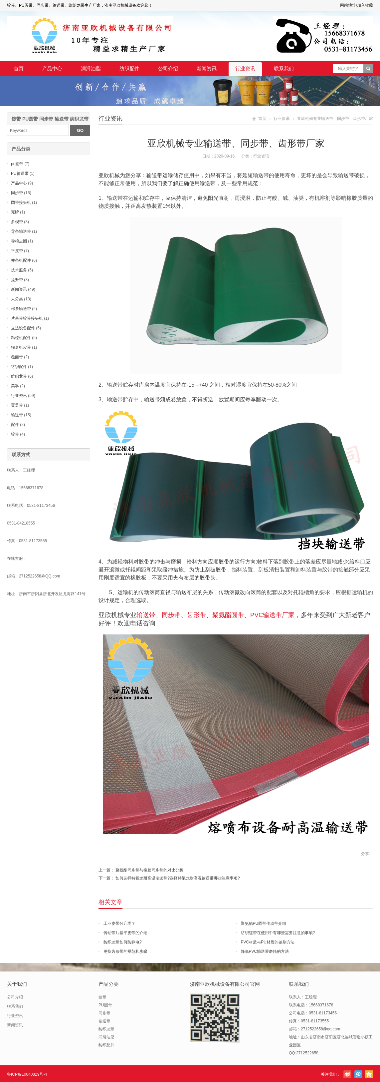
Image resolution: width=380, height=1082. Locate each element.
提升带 (17, 279)
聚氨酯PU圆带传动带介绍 (263, 923)
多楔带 (17, 221)
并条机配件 (21, 260)
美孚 (15, 386)
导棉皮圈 (19, 241)
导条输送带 (21, 231)
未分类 (17, 299)
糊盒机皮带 (21, 347)
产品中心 (52, 68)
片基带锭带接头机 (27, 318)
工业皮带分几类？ (119, 923)
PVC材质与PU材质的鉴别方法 (267, 942)
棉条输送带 (21, 308)
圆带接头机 (21, 202)
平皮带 (17, 250)
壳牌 (15, 212)
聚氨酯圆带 (228, 614)
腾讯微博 (358, 1074)
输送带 (145, 614)
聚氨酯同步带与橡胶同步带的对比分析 (149, 870)
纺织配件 (129, 68)
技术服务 (19, 270)
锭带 (15, 434)
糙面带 (17, 357)
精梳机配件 (21, 337)
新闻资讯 (207, 68)
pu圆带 (17, 164)
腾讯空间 (369, 1074)
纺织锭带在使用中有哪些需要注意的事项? (278, 932)
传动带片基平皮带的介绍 (125, 932)
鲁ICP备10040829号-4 (27, 1074)
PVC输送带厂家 (272, 614)
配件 (15, 424)
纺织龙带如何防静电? (122, 942)
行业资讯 (245, 68)
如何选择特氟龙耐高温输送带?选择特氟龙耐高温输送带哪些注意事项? (177, 878)
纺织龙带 (19, 376)
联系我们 (284, 68)
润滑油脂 (91, 68)
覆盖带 (17, 405)
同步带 (171, 614)
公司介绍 (168, 68)
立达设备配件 (23, 328)
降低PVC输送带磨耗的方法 (265, 951)
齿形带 (196, 614)
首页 (19, 68)
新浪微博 (347, 1074)
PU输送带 (20, 173)
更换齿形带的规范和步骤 (125, 951)
